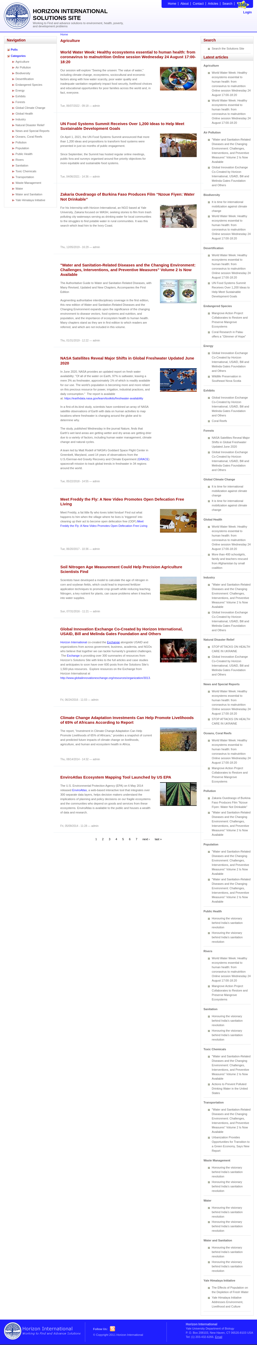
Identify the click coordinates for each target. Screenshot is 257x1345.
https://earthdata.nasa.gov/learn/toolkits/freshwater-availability (103, 398)
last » (158, 839)
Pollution (20, 142)
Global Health (24, 113)
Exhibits (20, 96)
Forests (20, 102)
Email (218, 1336)
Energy (20, 90)
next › (146, 839)
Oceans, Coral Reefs (28, 136)
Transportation (24, 177)
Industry (20, 119)
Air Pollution (23, 67)
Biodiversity (22, 73)
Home (172, 4)
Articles (213, 4)
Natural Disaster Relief (29, 125)
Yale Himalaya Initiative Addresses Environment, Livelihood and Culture (227, 1302)
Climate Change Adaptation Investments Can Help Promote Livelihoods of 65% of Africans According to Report (127, 720)
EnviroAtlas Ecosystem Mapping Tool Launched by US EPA (115, 777)
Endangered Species (28, 84)
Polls (14, 49)
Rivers (19, 159)
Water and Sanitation (28, 194)
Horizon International (73, 642)
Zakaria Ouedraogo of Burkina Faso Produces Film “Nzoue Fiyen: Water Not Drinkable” (231, 802)
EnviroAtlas (79, 790)
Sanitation (21, 165)
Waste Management (28, 182)
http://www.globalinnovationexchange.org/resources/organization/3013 (105, 677)
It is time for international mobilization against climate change (229, 206)
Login (247, 12)
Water (19, 188)
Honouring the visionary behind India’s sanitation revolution (227, 923)
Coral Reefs (219, 420)
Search (227, 4)
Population (22, 148)
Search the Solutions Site (228, 48)
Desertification (24, 79)
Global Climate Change (30, 107)
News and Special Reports (32, 130)
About (184, 4)
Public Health (24, 154)
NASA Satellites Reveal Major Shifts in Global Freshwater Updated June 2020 (231, 442)
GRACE (143, 459)
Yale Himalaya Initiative (30, 200)
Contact (198, 4)
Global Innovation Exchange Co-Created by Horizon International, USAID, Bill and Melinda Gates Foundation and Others (121, 631)
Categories (18, 55)
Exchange (113, 642)
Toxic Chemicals (25, 171)
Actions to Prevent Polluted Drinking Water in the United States (230, 1089)
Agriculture (22, 61)
